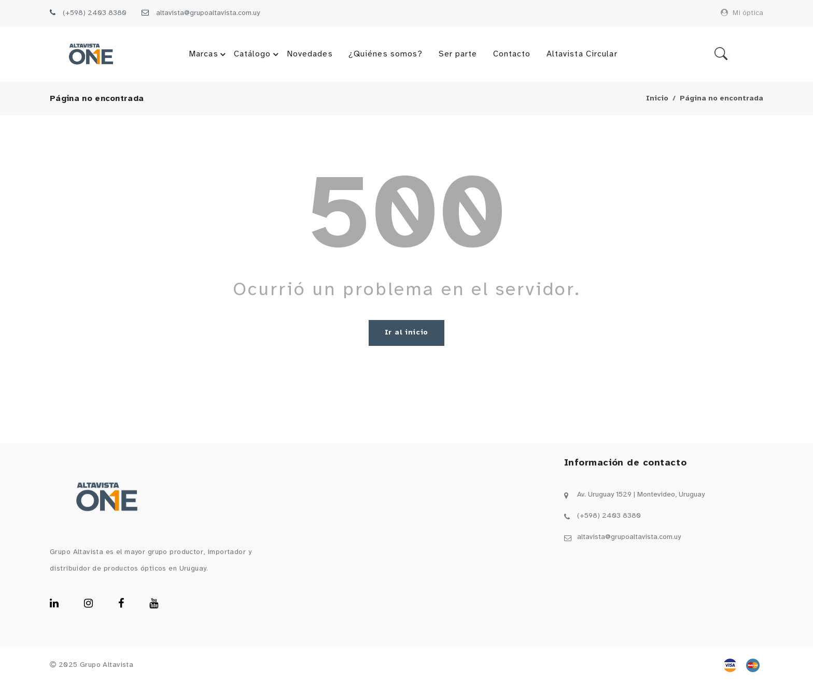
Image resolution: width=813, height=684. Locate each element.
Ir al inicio (406, 333)
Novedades (310, 54)
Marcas (209, 54)
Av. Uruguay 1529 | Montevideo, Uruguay (641, 495)
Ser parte (458, 54)
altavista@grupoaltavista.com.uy (208, 13)
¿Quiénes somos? (385, 54)
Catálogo (258, 54)
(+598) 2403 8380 (95, 13)
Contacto (512, 54)
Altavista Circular (582, 54)
